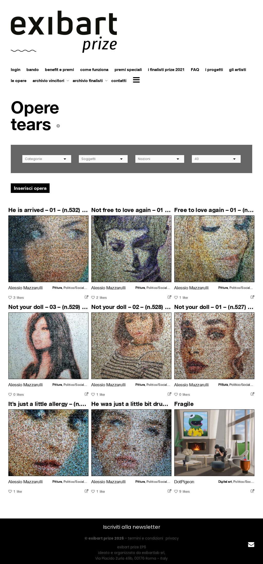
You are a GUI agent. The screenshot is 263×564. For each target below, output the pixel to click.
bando (32, 69)
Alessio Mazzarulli (27, 285)
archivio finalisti (88, 80)
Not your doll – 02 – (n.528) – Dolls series (146, 310)
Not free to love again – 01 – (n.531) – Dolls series (157, 213)
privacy (172, 538)
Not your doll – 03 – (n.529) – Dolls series (63, 310)
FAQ (195, 69)
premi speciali (128, 69)
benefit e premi (59, 69)
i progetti (214, 69)
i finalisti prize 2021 (166, 69)
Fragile (186, 407)
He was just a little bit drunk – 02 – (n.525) (147, 407)
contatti (118, 80)
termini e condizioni (145, 538)
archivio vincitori (49, 80)
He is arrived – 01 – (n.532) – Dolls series (63, 213)
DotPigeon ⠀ (188, 479)
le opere (18, 80)
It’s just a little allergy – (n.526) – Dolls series (68, 407)
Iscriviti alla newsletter (131, 527)
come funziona (94, 69)
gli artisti (237, 69)
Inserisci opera (30, 188)
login (15, 69)
